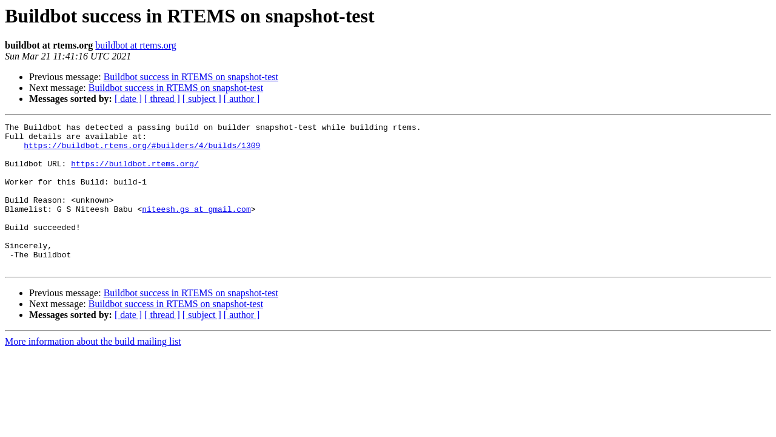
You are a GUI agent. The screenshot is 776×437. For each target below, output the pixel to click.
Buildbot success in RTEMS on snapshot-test (191, 77)
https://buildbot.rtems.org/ (135, 172)
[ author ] (242, 98)
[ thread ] (162, 98)
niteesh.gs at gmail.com (196, 227)
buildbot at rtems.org (135, 45)
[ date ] (128, 98)
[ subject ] (201, 98)
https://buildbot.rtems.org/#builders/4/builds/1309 (142, 150)
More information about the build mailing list (93, 370)
